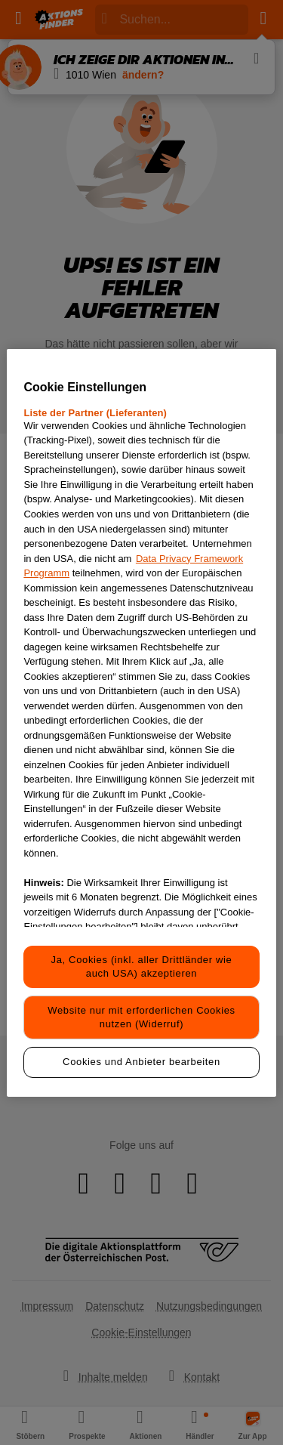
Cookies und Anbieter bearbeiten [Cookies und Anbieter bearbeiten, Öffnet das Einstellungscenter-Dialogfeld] (141, 1061)
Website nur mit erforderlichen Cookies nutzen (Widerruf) (141, 1017)
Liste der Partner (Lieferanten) (95, 412)
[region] (141, 722)
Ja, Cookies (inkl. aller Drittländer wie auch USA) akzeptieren (141, 966)
